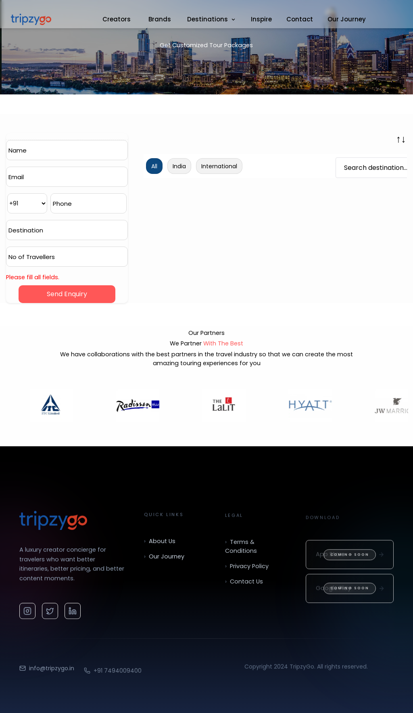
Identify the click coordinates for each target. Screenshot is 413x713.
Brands (159, 19)
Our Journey (346, 19)
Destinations (211, 19)
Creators (116, 19)
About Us (159, 548)
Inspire (261, 19)
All (154, 166)
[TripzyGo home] (53, 522)
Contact (299, 19)
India (179, 166)
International (219, 166)
